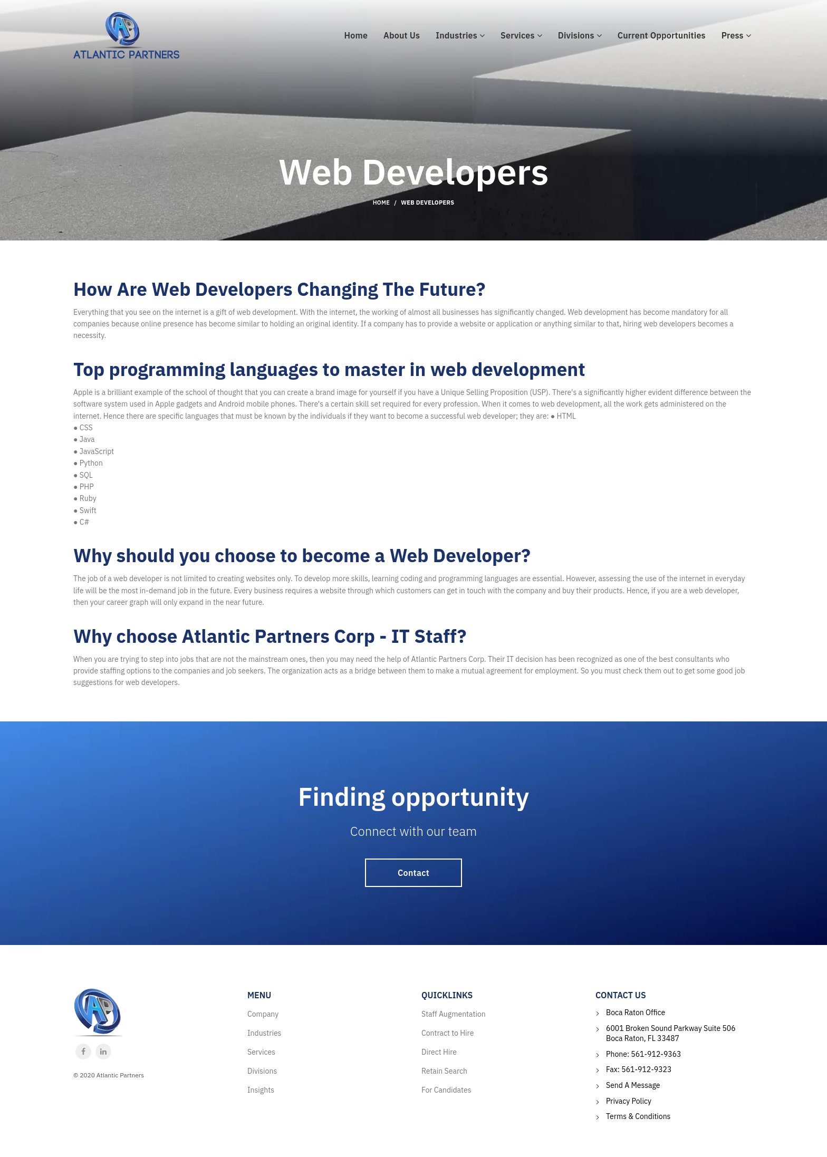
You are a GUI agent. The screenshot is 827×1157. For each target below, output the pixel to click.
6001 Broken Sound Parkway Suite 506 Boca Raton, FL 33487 (671, 1034)
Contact (413, 872)
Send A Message (633, 1085)
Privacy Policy (628, 1101)
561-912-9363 (656, 1054)
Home (381, 202)
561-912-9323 (646, 1069)
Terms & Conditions (638, 1116)
